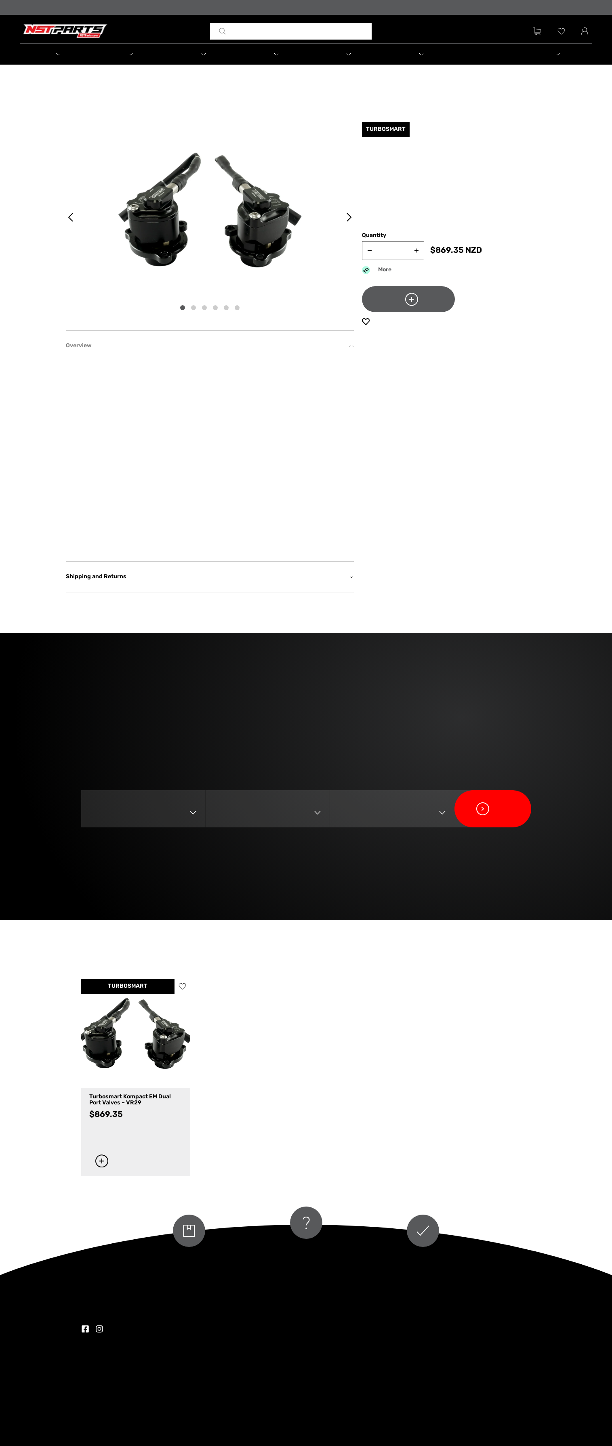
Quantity (374, 236)
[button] (56, 54)
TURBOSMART (127, 986)
